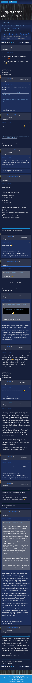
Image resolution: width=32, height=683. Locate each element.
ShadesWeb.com (19, 681)
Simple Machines (20, 679)
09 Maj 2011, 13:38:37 (6, 462)
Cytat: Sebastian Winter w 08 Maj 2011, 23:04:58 (15, 304)
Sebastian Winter (12, 115)
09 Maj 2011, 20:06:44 (6, 518)
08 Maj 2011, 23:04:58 (6, 268)
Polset (9, 381)
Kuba (8, 47)
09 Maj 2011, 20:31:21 (6, 635)
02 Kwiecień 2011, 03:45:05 (7, 84)
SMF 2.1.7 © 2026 (12, 679)
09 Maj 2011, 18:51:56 (6, 488)
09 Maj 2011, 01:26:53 (6, 300)
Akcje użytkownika (25, 42)
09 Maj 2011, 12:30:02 (6, 352)
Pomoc (9, 676)
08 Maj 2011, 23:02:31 (6, 183)
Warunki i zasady (15, 676)
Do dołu (3, 42)
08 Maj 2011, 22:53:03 (6, 122)
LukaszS (10, 236)
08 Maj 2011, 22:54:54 (6, 157)
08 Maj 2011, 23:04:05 (6, 242)
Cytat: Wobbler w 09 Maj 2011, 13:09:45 (13, 522)
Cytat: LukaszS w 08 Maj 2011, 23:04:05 (13, 272)
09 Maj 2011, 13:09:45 (6, 408)
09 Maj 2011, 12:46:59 (6, 387)
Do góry (3, 666)
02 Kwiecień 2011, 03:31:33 (7, 52)
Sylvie (18, 28)
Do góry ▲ (22, 676)
